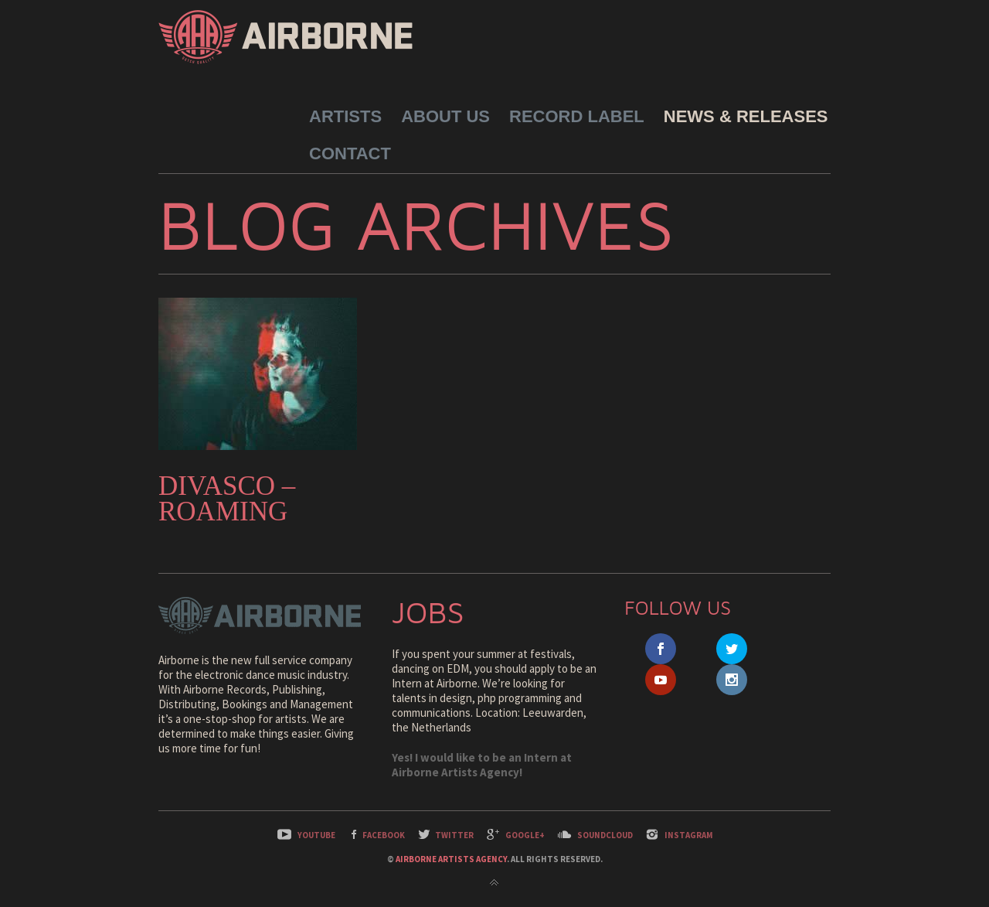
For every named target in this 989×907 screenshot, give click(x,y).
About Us (445, 116)
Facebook (383, 835)
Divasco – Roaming (226, 498)
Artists (345, 116)
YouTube (316, 835)
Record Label (576, 116)
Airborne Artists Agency (451, 859)
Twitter (454, 835)
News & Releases (746, 116)
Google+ (525, 835)
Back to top (494, 883)
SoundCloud (605, 835)
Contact (350, 153)
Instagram (688, 835)
